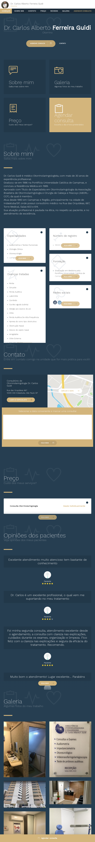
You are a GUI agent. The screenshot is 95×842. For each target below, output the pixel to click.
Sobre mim (19, 11)
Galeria (65, 11)
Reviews (54, 11)
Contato (32, 11)
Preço (43, 11)
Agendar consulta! (83, 11)
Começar (6, 11)
